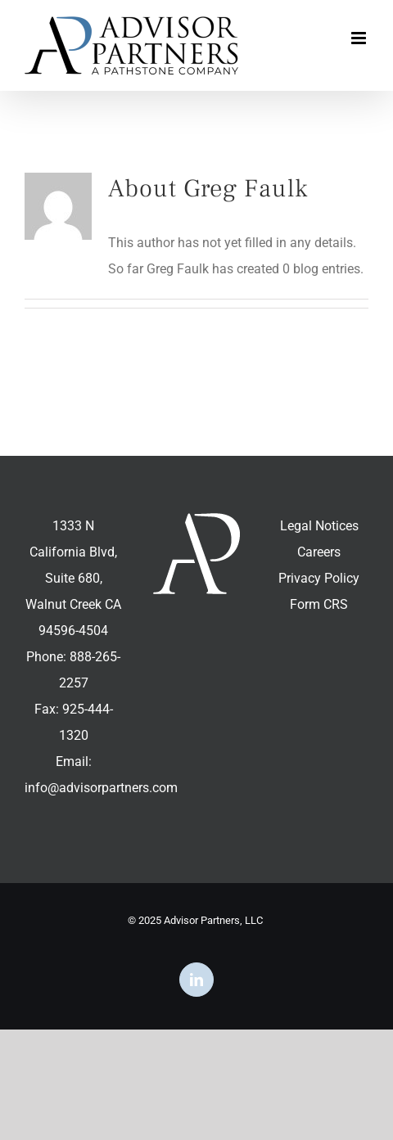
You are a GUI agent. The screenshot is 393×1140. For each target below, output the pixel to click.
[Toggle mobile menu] (359, 38)
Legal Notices (319, 526)
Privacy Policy (318, 578)
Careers (319, 552)
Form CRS (319, 604)
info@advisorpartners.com (101, 787)
